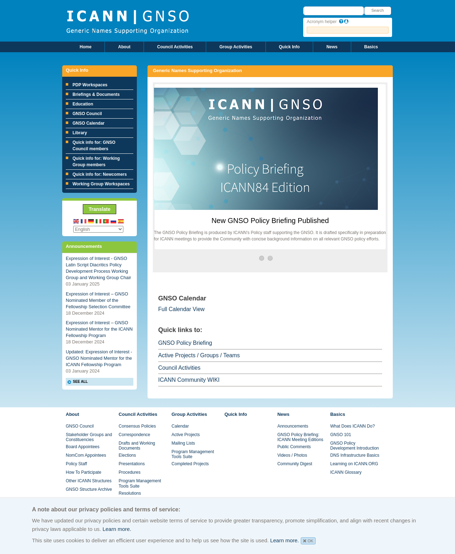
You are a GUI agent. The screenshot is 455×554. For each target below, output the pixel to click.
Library (80, 132)
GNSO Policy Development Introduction (354, 446)
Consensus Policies (137, 426)
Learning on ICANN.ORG (354, 463)
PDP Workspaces (90, 84)
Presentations (132, 463)
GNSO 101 (340, 434)
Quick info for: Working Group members (96, 161)
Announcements (292, 426)
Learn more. (116, 529)
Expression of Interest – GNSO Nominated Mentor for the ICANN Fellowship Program (99, 329)
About (124, 46)
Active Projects (186, 434)
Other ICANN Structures (89, 480)
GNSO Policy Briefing (185, 343)
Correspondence (134, 434)
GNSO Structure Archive (89, 489)
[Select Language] (98, 229)
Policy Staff (76, 463)
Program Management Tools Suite (140, 483)
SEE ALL (80, 382)
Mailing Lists (183, 443)
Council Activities (175, 46)
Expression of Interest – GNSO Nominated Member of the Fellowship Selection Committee (98, 300)
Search (377, 10)
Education (83, 104)
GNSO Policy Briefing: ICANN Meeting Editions (300, 437)
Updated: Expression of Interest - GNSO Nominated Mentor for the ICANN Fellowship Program (99, 358)
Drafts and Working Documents (137, 446)
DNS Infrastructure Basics (354, 455)
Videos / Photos (292, 455)
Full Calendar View (181, 309)
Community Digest (294, 463)
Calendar (180, 426)
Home (85, 46)
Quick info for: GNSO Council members (94, 145)
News (331, 46)
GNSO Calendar (89, 123)
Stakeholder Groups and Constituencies (89, 437)
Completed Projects (190, 463)
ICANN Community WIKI (189, 380)
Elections (127, 455)
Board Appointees (83, 446)
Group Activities (235, 46)
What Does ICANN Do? (352, 426)
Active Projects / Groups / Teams (199, 355)
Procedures (129, 472)
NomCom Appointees (86, 455)
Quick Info (289, 46)
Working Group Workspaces (101, 183)
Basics (371, 46)
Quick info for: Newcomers (100, 174)
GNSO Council (87, 113)
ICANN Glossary (346, 472)
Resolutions (130, 493)
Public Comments (294, 446)
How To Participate (83, 472)
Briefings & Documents (96, 94)
